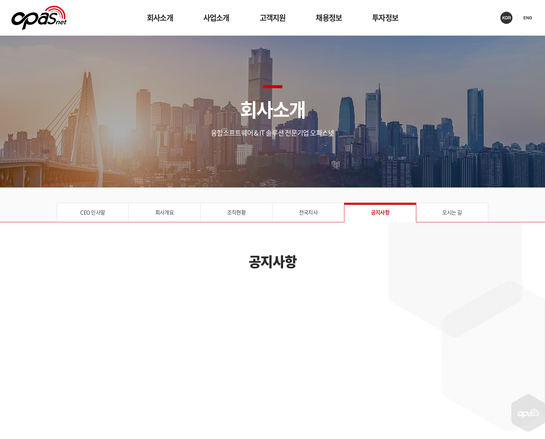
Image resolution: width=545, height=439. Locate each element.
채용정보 (329, 17)
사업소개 (216, 17)
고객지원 (273, 17)
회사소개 (160, 17)
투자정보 (385, 17)
